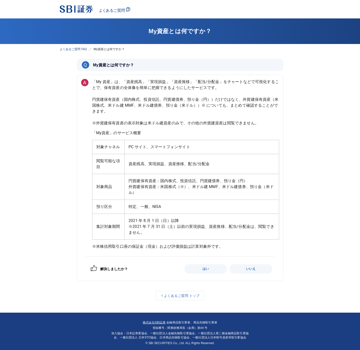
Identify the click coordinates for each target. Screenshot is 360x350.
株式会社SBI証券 (154, 322)
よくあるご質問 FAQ (73, 49)
